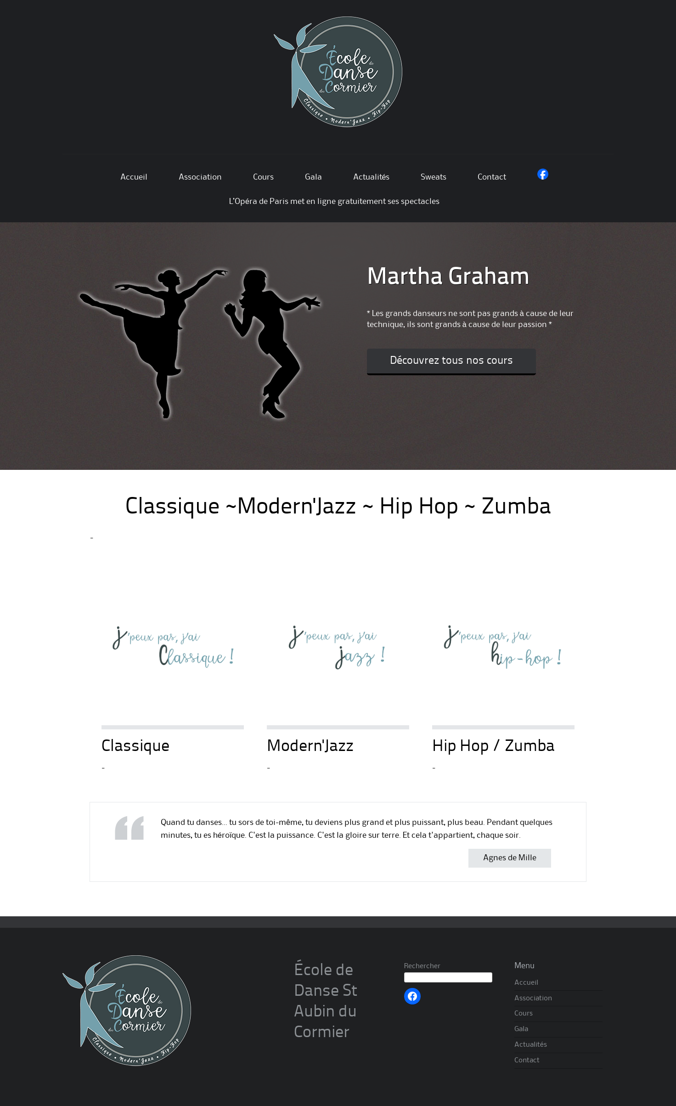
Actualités (371, 177)
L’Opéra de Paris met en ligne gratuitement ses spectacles (334, 201)
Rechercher (422, 966)
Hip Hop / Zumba (493, 747)
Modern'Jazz (310, 747)
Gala (313, 177)
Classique (135, 747)
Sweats (433, 177)
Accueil (133, 177)
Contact (492, 177)
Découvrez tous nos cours (451, 361)
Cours (263, 177)
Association (200, 177)
